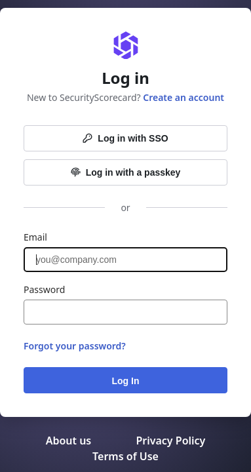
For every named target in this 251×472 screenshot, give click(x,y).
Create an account (183, 97)
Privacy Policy (170, 440)
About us (70, 440)
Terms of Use (125, 456)
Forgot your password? (75, 346)
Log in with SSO (125, 138)
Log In (126, 381)
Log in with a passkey (126, 172)
